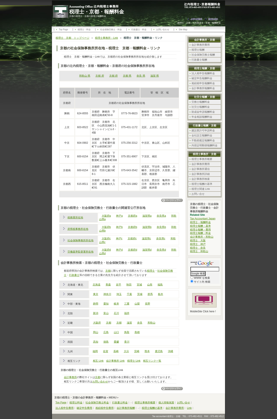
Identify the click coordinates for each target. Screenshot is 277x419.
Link (189, 407)
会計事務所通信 (201, 169)
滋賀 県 (154, 75)
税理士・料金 (84, 29)
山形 (149, 284)
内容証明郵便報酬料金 (204, 145)
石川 (116, 313)
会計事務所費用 (201, 44)
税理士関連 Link (201, 188)
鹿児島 (159, 351)
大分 (126, 351)
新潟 (95, 313)
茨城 (139, 294)
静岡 (95, 303)
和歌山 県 (84, 75)
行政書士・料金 (139, 29)
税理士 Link (133, 360)
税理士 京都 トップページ (72, 37)
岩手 (118, 284)
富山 (106, 313)
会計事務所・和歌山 (201, 236)
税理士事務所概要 (202, 159)
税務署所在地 (75, 217)
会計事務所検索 (201, 178)
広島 (106, 332)
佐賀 (105, 351)
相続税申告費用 (104, 407)
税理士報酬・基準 (200, 225)
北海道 (96, 284)
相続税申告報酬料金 (203, 83)
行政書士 (74, 275)
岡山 (95, 332)
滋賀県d (147, 249)
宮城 (139, 284)
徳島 (106, 341)
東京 (95, 294)
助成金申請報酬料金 (203, 111)
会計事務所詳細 (201, 174)
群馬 (150, 294)
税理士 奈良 (198, 247)
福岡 (95, 351)
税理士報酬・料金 (200, 233)
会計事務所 (70, 377)
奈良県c (160, 238)
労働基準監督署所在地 (80, 251)
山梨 (137, 303)
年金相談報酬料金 (202, 116)
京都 (108, 270)
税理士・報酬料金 (200, 222)
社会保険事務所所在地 (80, 240)
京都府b (132, 227)
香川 (126, 341)
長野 (147, 303)
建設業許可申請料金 (203, 130)
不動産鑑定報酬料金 (203, 140)
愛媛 (116, 341)
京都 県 (127, 75)
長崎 (116, 351)
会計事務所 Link (115, 360)
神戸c (119, 238)
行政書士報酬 (199, 59)
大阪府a (106, 215)
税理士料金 (75, 402)
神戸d (119, 249)
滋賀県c (146, 238)
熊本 (147, 351)
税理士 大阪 (198, 240)
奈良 (139, 322)
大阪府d (106, 249)
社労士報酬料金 (201, 106)
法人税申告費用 (64, 407)
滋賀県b (147, 227)
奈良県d (161, 249)
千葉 (129, 294)
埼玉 (119, 294)
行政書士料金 (120, 402)
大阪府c (106, 238)
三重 (126, 303)
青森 (108, 284)
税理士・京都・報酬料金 (96, 12)
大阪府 (97, 322)
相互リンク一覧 (152, 360)
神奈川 (107, 294)
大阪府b (106, 227)
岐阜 (116, 303)
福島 (160, 284)
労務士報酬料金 (201, 101)
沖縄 (170, 351)
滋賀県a (147, 215)
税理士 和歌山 (199, 251)
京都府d (132, 249)
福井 (126, 313)
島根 (137, 332)
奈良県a (161, 215)
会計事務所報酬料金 (203, 88)
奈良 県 (141, 75)
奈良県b (161, 227)
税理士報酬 (198, 49)
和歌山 (151, 322)
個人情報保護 (166, 402)
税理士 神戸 (198, 244)
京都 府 (99, 75)
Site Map (183, 29)
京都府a (132, 215)
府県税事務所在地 (78, 228)
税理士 (151, 270)
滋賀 (129, 322)
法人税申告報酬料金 (203, 73)
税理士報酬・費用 (200, 229)
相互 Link (98, 360)
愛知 (106, 303)
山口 (116, 332)
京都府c (132, 238)
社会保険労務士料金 (97, 402)
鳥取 (126, 332)
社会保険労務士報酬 (203, 54)
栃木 (160, 294)
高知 (95, 341)
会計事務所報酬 (126, 407)
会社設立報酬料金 (202, 135)
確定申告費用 (84, 407)
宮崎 (136, 351)
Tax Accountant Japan (202, 218)
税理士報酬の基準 (202, 183)
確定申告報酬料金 (202, 78)
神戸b (119, 227)
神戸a (119, 215)
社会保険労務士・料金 (111, 29)
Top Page (63, 29)
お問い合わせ (162, 29)
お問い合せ (198, 193)
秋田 (129, 284)
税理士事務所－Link (106, 37)
